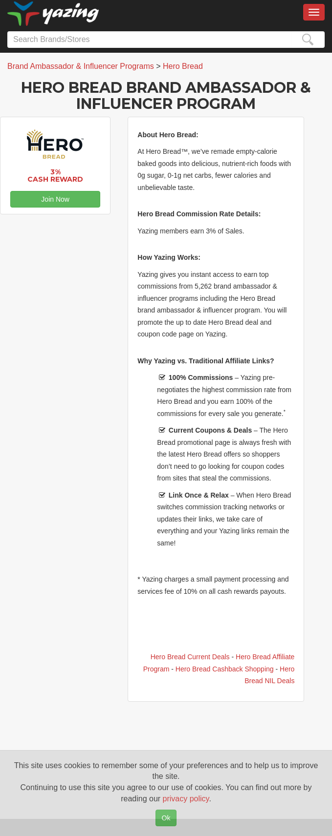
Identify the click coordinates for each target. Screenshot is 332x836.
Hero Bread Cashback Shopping (225, 669)
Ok (166, 818)
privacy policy (186, 798)
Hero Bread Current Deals (190, 657)
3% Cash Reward (55, 175)
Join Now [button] (55, 199)
